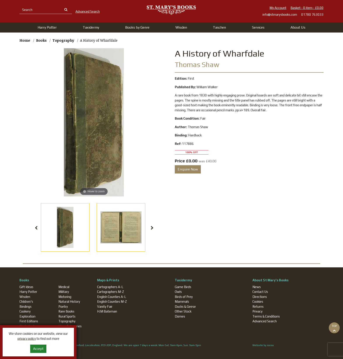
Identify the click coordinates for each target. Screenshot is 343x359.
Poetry (63, 306)
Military (63, 292)
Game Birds (183, 287)
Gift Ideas (26, 287)
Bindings (25, 306)
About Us (297, 27)
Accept (38, 349)
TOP (334, 328)
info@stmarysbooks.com (279, 14)
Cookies (257, 301)
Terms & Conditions (266, 316)
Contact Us (260, 292)
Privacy (257, 311)
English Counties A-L (111, 297)
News (256, 287)
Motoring (64, 297)
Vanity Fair (104, 306)
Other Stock (183, 311)
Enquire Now (188, 169)
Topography (66, 321)
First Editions (28, 321)
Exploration (27, 316)
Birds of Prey (184, 297)
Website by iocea (263, 345)
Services (258, 27)
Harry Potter (28, 292)
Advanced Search (264, 321)
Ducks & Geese (185, 306)
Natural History (69, 301)
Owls (178, 292)
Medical (63, 287)
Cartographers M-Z (110, 292)
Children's (26, 301)
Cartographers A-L (110, 287)
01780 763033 (312, 14)
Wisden (24, 297)
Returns (258, 306)
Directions (259, 297)
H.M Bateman (107, 311)
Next (152, 228)
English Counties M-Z (112, 301)
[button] (47, 27)
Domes (180, 316)
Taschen (219, 27)
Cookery (25, 311)
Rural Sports (66, 316)
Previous (36, 228)
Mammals (182, 301)
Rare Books (66, 311)
